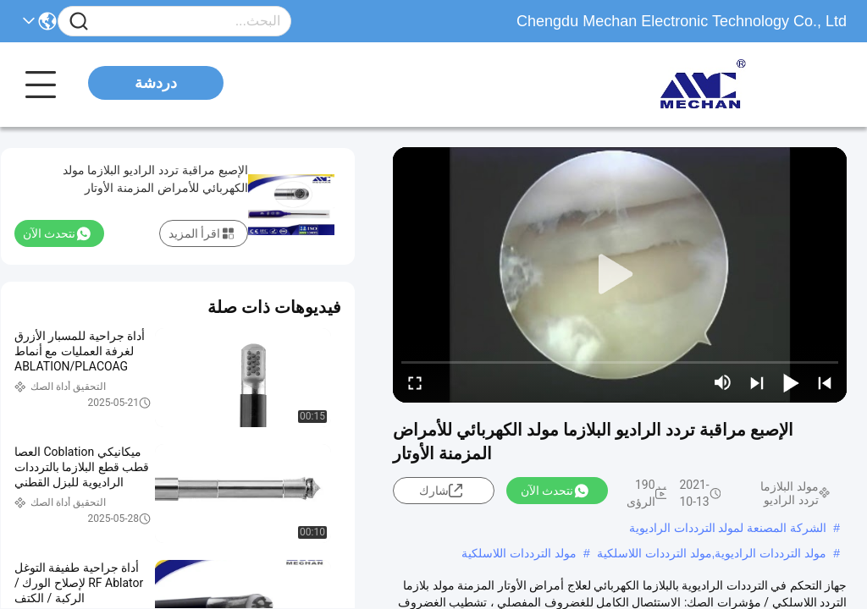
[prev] (825, 382)
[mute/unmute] (723, 382)
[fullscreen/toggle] (415, 382)
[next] (757, 382)
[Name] (79, 21)
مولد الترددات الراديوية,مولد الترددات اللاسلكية (711, 553)
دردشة (156, 82)
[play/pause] (791, 382)
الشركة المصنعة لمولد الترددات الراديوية (728, 528)
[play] (620, 275)
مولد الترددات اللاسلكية (519, 553)
